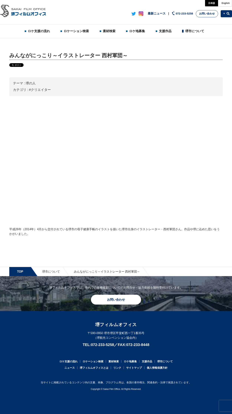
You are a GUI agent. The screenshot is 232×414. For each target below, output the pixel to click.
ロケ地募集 (137, 31)
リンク (117, 367)
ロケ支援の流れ (39, 31)
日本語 (211, 3)
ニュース (69, 367)
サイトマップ (134, 367)
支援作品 (165, 31)
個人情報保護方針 (157, 367)
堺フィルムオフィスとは (94, 367)
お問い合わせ (207, 13)
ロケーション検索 (76, 31)
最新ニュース (157, 13)
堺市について (194, 31)
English (226, 3)
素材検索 (109, 31)
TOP (20, 271)
